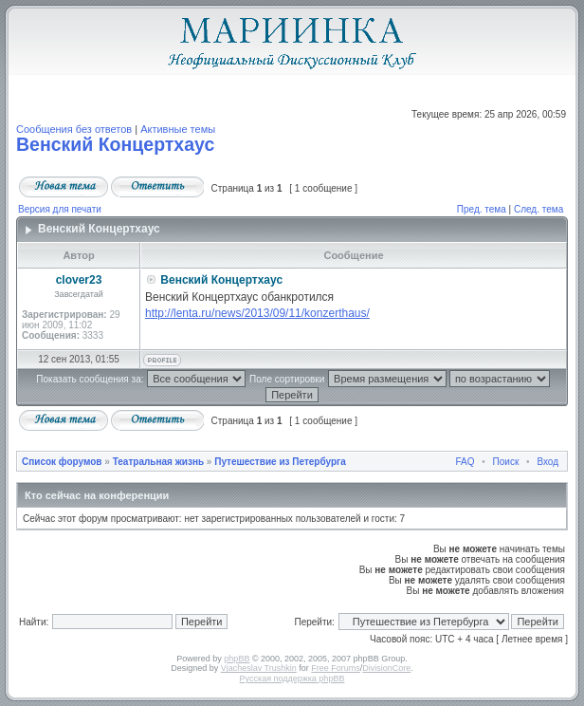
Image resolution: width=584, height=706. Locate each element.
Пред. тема (481, 209)
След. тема (538, 209)
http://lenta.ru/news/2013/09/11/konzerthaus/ (257, 313)
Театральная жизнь (158, 461)
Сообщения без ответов (74, 129)
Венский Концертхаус (115, 144)
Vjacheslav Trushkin (259, 668)
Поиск (506, 461)
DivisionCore (386, 668)
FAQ (465, 461)
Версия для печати (59, 209)
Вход (547, 461)
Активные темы (177, 129)
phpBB (236, 658)
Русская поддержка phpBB (292, 678)
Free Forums (335, 668)
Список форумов (62, 461)
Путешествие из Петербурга (280, 461)
